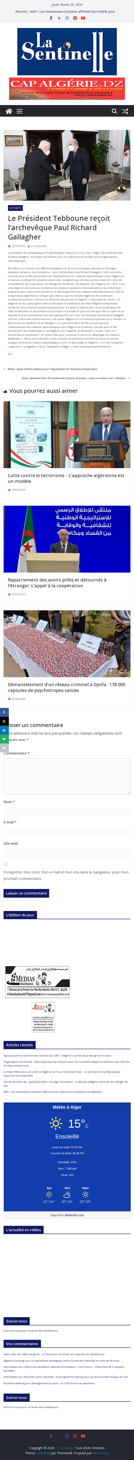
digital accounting (14, 1360)
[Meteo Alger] (67, 1188)
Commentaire (16, 753)
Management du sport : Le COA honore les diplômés (63, 1383)
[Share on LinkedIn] (4, 730)
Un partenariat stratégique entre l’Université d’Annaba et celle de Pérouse (75, 1360)
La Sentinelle (39, 246)
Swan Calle (10, 1354)
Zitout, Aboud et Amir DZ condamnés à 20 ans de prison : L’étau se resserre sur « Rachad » (76, 378)
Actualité (15, 208)
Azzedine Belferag (14, 1383)
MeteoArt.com (74, 1215)
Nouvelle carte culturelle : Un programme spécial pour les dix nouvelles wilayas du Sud (76, 1376)
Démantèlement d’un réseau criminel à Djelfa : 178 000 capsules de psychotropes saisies (66, 687)
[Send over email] (4, 739)
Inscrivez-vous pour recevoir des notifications (31, 1330)
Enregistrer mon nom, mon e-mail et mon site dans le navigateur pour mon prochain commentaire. (66, 875)
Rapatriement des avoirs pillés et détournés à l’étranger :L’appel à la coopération (57, 583)
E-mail (10, 822)
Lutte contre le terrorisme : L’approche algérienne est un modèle (66, 478)
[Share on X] (4, 721)
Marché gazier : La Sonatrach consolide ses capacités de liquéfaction (63, 1354)
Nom (9, 801)
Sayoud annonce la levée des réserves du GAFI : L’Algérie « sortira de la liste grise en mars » (58, 1055)
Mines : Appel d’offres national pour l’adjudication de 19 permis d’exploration (50, 369)
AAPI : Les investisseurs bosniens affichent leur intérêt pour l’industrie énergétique (53, 1091)
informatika (10, 1366)
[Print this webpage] (4, 747)
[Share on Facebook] (4, 712)
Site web (11, 843)
